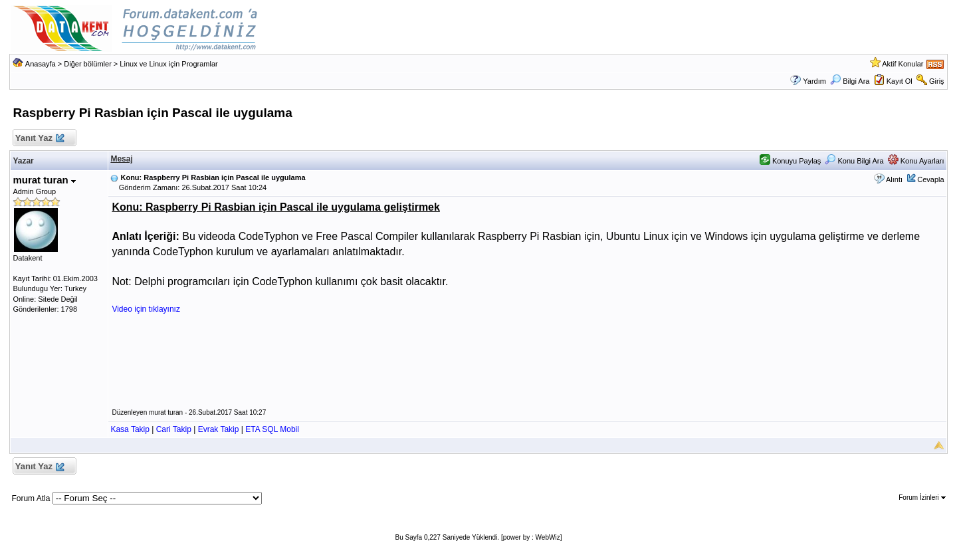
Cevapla (930, 179)
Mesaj (121, 159)
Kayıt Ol (899, 81)
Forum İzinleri (922, 497)
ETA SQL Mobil (272, 429)
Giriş (936, 81)
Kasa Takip (129, 429)
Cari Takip (173, 429)
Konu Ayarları (916, 161)
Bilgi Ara (849, 81)
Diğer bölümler (88, 64)
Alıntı (894, 179)
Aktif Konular (902, 64)
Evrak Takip (218, 429)
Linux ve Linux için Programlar (168, 64)
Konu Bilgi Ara (854, 161)
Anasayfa (40, 64)
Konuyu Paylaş (790, 161)
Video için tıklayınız (146, 309)
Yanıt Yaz (39, 138)
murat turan (44, 179)
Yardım (814, 81)
